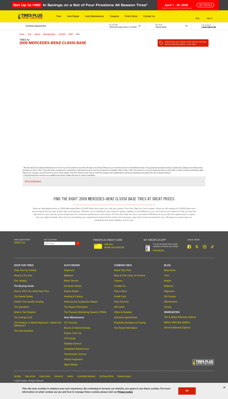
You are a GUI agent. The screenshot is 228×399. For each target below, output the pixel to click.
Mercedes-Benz (49, 34)
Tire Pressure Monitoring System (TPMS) (85, 312)
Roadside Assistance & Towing (130, 322)
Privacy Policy (44, 376)
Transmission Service (75, 354)
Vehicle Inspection (73, 359)
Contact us (19, 242)
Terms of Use (30, 376)
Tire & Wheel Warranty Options (180, 317)
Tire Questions (21, 307)
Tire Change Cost (23, 317)
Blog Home (170, 270)
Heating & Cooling (73, 296)
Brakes (167, 280)
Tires (29, 34)
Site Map (17, 376)
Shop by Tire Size (23, 275)
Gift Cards (119, 307)
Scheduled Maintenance (76, 349)
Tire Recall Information (125, 328)
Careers (118, 280)
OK (187, 391)
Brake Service (71, 280)
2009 (71, 34)
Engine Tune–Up (72, 333)
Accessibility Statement (86, 376)
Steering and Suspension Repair (80, 301)
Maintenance (170, 301)
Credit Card (120, 296)
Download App (158, 250)
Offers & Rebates (123, 312)
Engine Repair (71, 291)
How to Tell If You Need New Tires (31, 291)
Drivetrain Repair (72, 286)
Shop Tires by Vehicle (25, 270)
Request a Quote (124, 376)
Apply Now (108, 244)
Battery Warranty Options (177, 322)
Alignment (69, 270)
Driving (167, 307)
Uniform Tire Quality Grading (28, 301)
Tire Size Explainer (23, 331)
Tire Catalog (20, 280)
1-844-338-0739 (208, 27)
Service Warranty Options (177, 327)
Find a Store (120, 291)
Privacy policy (125, 392)
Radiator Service (72, 343)
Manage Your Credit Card (114, 247)
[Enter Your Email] (59, 243)
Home (21, 34)
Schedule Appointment (125, 317)
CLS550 (62, 34)
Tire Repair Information (76, 307)
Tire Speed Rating (23, 296)
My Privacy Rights (106, 376)
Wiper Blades (71, 364)
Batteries (68, 275)
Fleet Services (121, 301)
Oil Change (70, 338)
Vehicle (37, 34)
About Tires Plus (122, 270)
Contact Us (119, 286)
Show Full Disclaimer (33, 181)
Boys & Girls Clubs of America (129, 275)
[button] (58, 16)
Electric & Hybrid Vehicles (77, 328)
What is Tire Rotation (25, 312)
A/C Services (70, 322)
